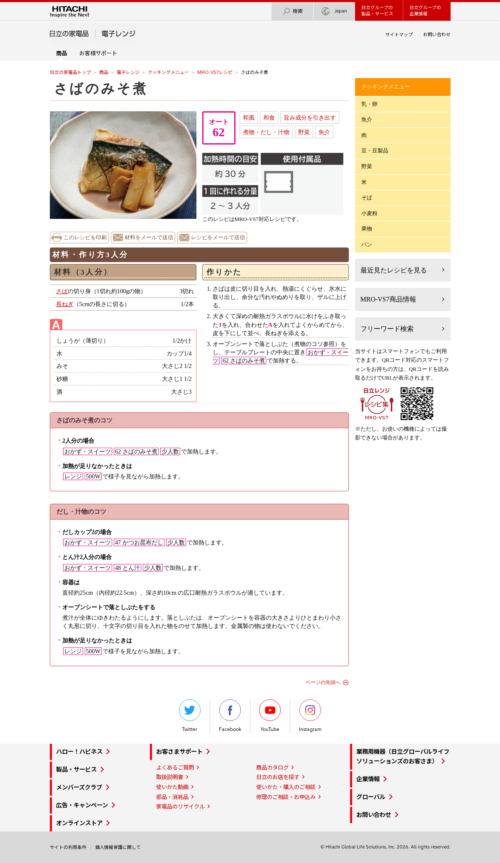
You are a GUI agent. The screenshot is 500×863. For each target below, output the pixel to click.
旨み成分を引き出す (310, 117)
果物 (366, 229)
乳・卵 (369, 104)
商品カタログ (272, 767)
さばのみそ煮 (101, 88)
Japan (334, 11)
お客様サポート (98, 53)
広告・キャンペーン (82, 805)
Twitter (190, 715)
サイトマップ (399, 34)
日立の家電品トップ (70, 72)
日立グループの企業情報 (425, 11)
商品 (103, 72)
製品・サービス (76, 769)
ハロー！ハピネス (79, 751)
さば (62, 291)
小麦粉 (369, 213)
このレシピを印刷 (85, 237)
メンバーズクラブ (79, 787)
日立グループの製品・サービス (377, 11)
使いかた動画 (172, 787)
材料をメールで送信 (149, 237)
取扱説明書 (169, 777)
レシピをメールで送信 (218, 237)
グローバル (370, 797)
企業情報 (368, 779)
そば (366, 197)
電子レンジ (128, 72)
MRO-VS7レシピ (215, 72)
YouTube (270, 715)
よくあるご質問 (175, 767)
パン (366, 244)
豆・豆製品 (374, 150)
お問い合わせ (437, 34)
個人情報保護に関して (118, 847)
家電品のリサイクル (180, 806)
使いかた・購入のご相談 (286, 787)
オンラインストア (79, 823)
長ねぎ (65, 304)
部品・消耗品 (172, 797)
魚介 (324, 132)
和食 (269, 117)
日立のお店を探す (277, 777)
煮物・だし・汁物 (266, 132)
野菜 (304, 132)
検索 (292, 11)
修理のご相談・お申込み (286, 797)
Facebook (230, 715)
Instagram (310, 715)
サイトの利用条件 (68, 847)
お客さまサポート (179, 751)
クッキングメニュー (168, 72)
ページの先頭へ (323, 682)
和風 (249, 117)
